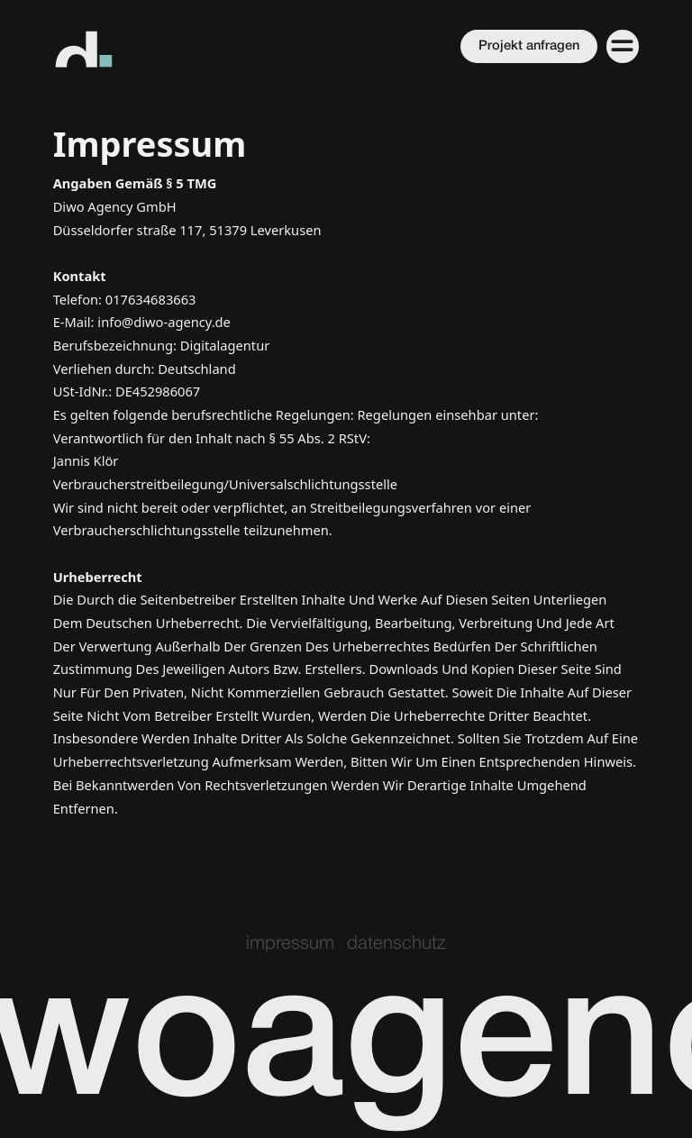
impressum (290, 943)
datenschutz (396, 943)
